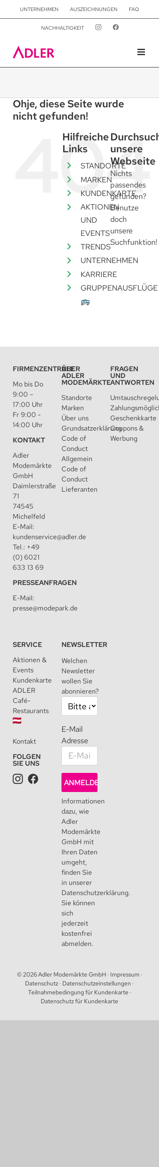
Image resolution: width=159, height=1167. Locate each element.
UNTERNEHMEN (109, 260)
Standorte (76, 397)
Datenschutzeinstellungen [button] (96, 983)
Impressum (124, 974)
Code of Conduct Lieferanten (79, 479)
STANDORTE (103, 166)
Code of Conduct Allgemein (76, 448)
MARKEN (96, 180)
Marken (72, 407)
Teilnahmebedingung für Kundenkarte (78, 992)
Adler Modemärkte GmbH (72, 974)
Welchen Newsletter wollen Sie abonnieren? (80, 676)
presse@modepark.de (45, 608)
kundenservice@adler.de (49, 536)
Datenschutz (41, 983)
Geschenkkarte (133, 418)
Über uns (75, 418)
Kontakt (29, 440)
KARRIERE (99, 274)
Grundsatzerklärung (91, 428)
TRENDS (96, 247)
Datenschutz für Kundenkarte (79, 1001)
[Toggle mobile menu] (141, 52)
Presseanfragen (45, 582)
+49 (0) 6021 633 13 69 (28, 557)
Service (27, 644)
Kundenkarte (32, 680)
